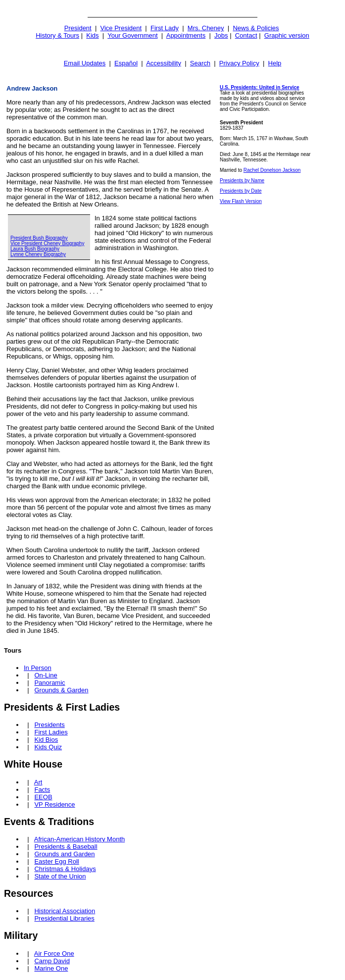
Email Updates (85, 63)
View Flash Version (241, 201)
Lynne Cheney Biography (38, 254)
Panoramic (49, 682)
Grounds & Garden (61, 690)
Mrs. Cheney (206, 28)
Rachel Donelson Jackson (272, 170)
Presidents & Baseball (65, 846)
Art (38, 782)
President (78, 28)
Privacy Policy (239, 63)
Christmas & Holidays (65, 869)
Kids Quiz (48, 747)
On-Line (45, 675)
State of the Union (60, 876)
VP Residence (54, 804)
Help (275, 63)
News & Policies (256, 28)
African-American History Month (79, 839)
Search (200, 63)
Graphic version (286, 35)
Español (126, 63)
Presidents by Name (242, 180)
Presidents (49, 724)
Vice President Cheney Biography (47, 243)
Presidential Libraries (64, 918)
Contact (246, 35)
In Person (37, 667)
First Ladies (50, 732)
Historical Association (64, 911)
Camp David (52, 961)
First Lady (164, 28)
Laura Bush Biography (34, 249)
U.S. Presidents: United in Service (259, 87)
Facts (42, 789)
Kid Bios (46, 739)
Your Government (132, 35)
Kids (92, 35)
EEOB (43, 797)
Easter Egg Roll (56, 861)
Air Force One (54, 953)
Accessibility (163, 63)
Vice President (121, 28)
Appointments (186, 35)
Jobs (221, 35)
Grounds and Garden (64, 854)
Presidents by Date (241, 191)
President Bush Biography (39, 238)
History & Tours (57, 35)
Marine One (51, 968)
